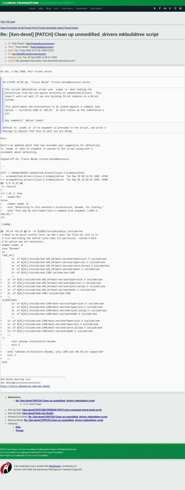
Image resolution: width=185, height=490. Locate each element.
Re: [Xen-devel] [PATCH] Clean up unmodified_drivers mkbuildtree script (55, 400)
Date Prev (6, 28)
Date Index (57, 28)
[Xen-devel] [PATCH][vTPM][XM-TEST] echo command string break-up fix (62, 410)
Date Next (17, 28)
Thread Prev (30, 28)
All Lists (10, 21)
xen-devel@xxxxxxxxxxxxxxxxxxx (29, 54)
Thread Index (71, 28)
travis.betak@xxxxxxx (42, 47)
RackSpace (55, 466)
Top (3, 21)
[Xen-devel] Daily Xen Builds (38, 413)
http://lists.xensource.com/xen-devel (25, 386)
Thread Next (44, 28)
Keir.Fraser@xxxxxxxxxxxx (40, 43)
